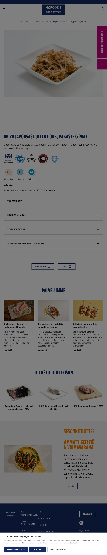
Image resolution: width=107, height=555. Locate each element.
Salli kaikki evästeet (16, 549)
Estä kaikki (37, 549)
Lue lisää (73, 543)
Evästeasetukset (58, 549)
